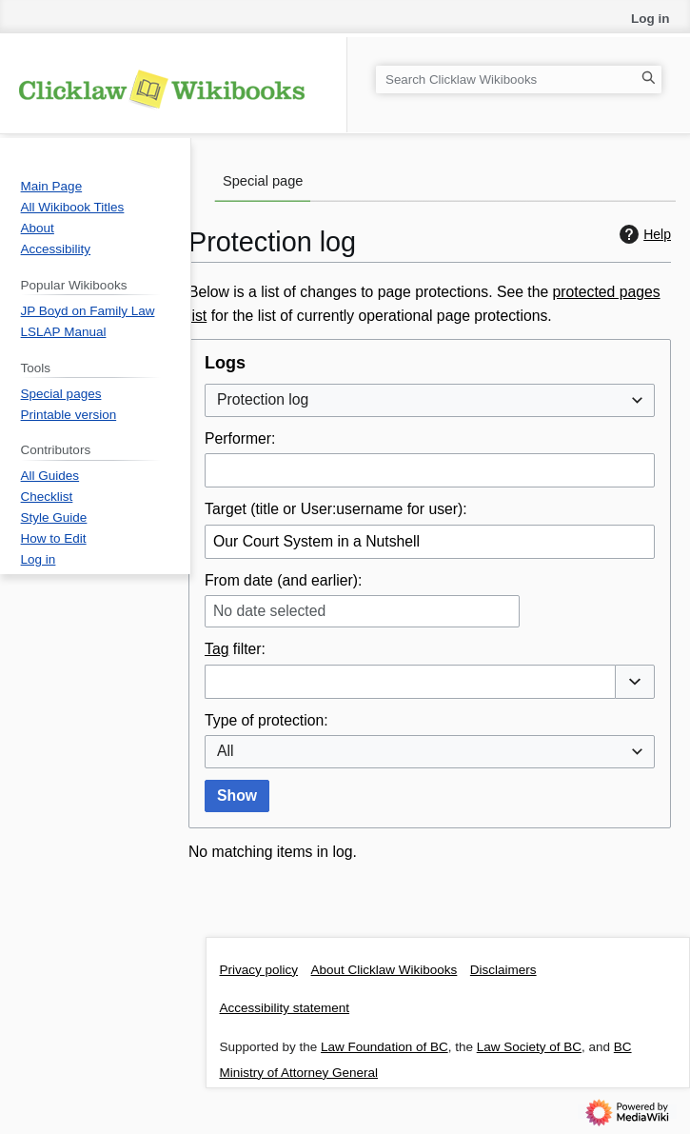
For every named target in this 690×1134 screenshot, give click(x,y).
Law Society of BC (529, 1047)
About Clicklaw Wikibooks (384, 970)
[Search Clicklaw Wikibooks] (518, 79)
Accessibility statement (285, 1008)
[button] (635, 682)
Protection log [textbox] (262, 399)
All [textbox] (225, 751)
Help (643, 234)
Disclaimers (503, 970)
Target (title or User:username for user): (336, 509)
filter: (235, 649)
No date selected (269, 611)
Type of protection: (266, 720)
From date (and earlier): (283, 580)
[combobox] (430, 400)
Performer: (240, 438)
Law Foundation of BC (384, 1047)
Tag (216, 649)
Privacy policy (259, 970)
